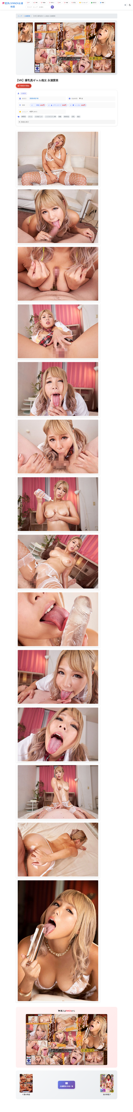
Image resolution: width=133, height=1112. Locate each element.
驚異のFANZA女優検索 (12, 5)
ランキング (86, 3)
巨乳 (75, 3)
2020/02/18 (34, 100)
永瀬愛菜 (27, 16)
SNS (106, 3)
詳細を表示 (25, 124)
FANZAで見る (24, 86)
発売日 (98, 3)
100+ (43, 3)
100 (67, 3)
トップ (20, 16)
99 (34, 3)
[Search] (37, 7)
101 (52, 3)
